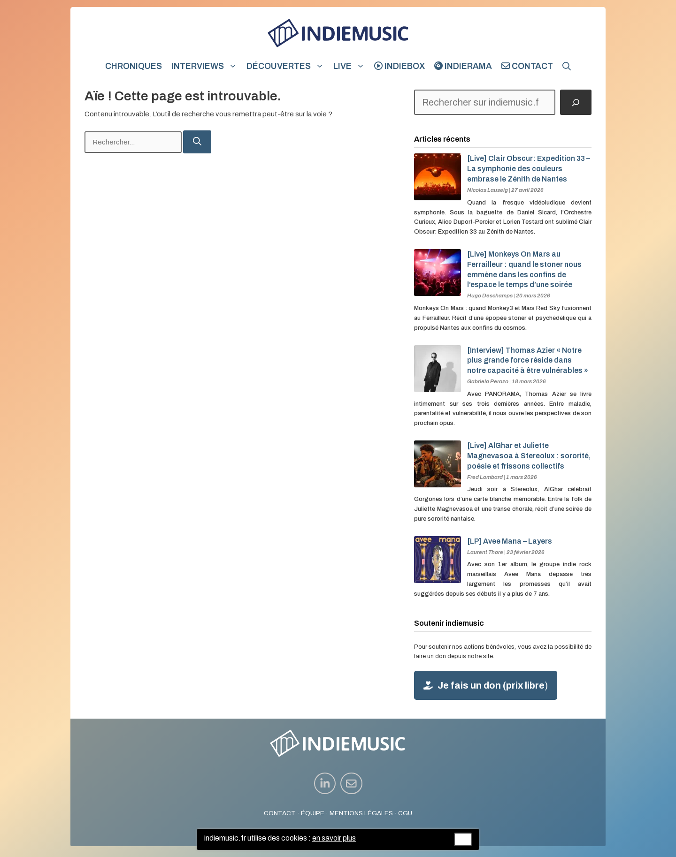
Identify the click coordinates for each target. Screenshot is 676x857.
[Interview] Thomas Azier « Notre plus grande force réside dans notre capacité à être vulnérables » (527, 360)
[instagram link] (325, 784)
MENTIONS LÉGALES (361, 813)
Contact (527, 66)
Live (351, 66)
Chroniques (133, 66)
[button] (567, 66)
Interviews (206, 66)
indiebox (399, 66)
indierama (463, 66)
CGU (405, 813)
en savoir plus (334, 838)
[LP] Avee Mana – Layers (509, 541)
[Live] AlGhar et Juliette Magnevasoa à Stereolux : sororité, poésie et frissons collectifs (529, 455)
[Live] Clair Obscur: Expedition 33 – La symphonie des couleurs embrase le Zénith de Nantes (528, 168)
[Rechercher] (197, 141)
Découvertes (287, 66)
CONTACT (280, 813)
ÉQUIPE (312, 813)
